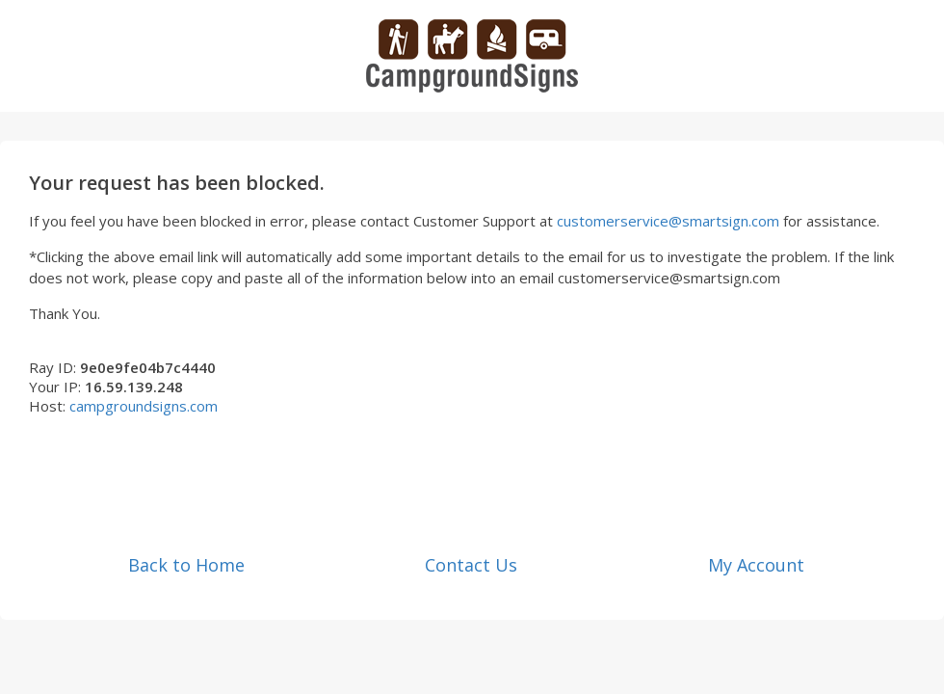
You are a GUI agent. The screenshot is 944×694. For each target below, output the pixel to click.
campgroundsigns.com (143, 405)
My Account (756, 564)
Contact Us (471, 564)
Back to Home (186, 564)
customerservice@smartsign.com (668, 220)
